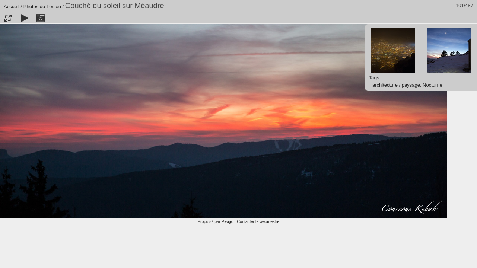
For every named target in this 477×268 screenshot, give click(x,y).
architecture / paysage (396, 85)
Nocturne (432, 85)
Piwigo (227, 221)
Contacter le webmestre (258, 221)
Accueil (11, 6)
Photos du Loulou (42, 6)
